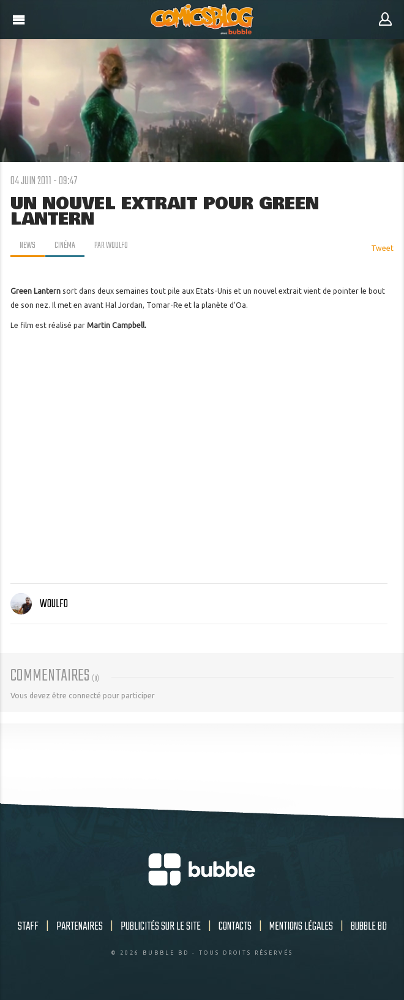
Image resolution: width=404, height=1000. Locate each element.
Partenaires (79, 926)
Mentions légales (301, 926)
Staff (28, 926)
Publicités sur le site (161, 926)
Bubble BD (369, 926)
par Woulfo (111, 245)
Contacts (235, 926)
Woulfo (39, 604)
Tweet (382, 248)
